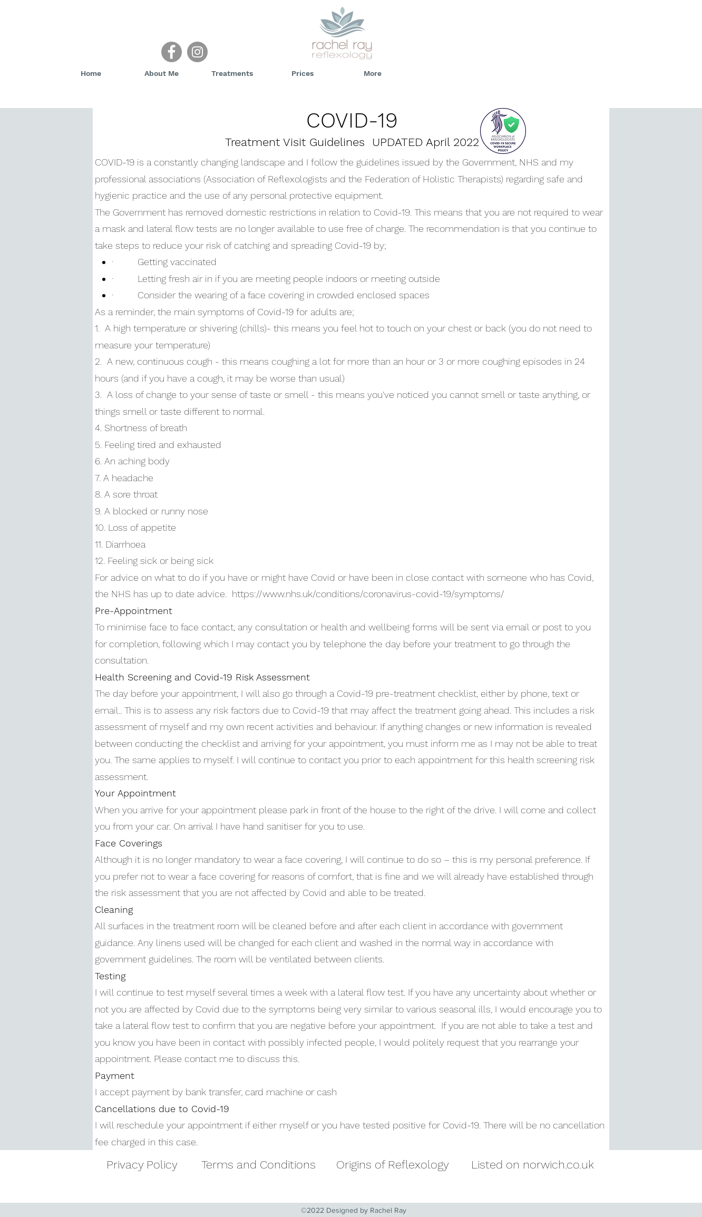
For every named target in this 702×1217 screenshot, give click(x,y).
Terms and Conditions (258, 1164)
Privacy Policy (142, 1164)
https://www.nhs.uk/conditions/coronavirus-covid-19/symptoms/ (368, 593)
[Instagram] (197, 52)
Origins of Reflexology (392, 1164)
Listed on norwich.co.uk (532, 1164)
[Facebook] (171, 52)
